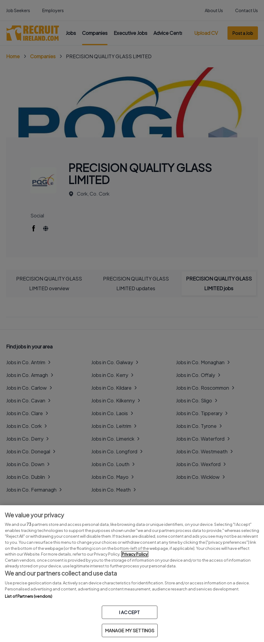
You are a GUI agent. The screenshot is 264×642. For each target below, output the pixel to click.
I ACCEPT (129, 612)
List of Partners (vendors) (28, 596)
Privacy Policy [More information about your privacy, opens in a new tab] (135, 554)
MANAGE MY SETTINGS (130, 630)
